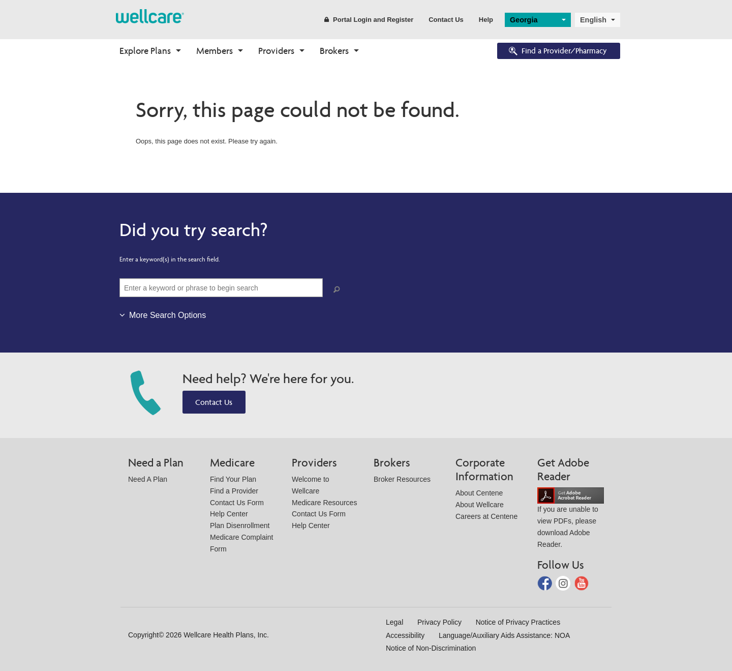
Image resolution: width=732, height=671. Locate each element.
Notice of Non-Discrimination (431, 648)
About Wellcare (479, 505)
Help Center (229, 514)
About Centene (479, 493)
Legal (394, 622)
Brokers (334, 50)
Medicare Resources (324, 503)
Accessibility (405, 635)
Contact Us (446, 19)
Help (486, 19)
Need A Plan (147, 479)
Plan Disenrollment (240, 525)
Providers (276, 50)
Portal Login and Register (368, 19)
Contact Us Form (237, 503)
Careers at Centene (486, 516)
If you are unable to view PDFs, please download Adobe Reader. (570, 519)
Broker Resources (402, 479)
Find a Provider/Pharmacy (557, 52)
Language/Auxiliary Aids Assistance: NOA (504, 635)
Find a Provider (234, 491)
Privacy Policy (439, 622)
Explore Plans (145, 50)
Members (214, 50)
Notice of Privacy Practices (518, 622)
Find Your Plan (233, 479)
